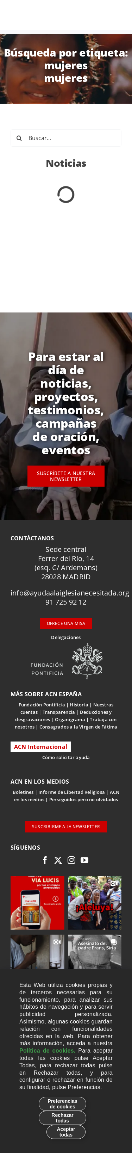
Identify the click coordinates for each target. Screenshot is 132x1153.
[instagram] (71, 860)
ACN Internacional (40, 747)
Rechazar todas (62, 1118)
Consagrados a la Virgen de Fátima (78, 727)
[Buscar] (19, 138)
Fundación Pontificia (42, 704)
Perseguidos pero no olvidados (83, 799)
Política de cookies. (47, 1051)
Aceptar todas (66, 1132)
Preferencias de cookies (62, 1103)
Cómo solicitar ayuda (66, 757)
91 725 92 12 (65, 602)
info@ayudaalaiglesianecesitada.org (70, 593)
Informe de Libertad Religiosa (71, 792)
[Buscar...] (66, 138)
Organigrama (70, 719)
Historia (79, 704)
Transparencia (59, 712)
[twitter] (58, 860)
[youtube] (84, 860)
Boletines (23, 792)
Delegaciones (66, 637)
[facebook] (45, 860)
